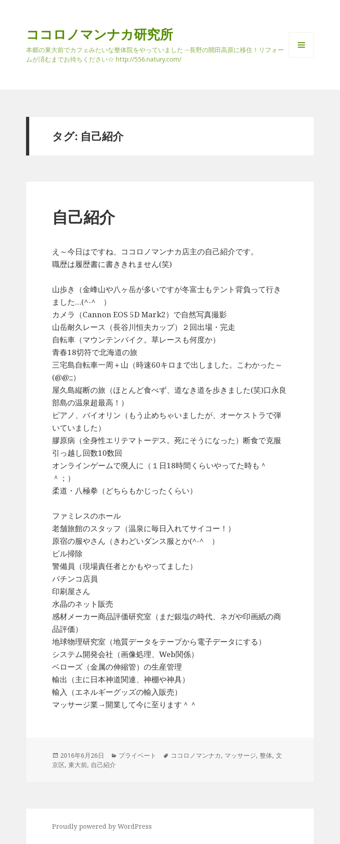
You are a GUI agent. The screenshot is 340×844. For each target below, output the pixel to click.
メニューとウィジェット (301, 57)
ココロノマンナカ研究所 (99, 34)
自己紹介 (83, 216)
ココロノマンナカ (196, 755)
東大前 (77, 764)
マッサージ (240, 755)
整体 (266, 755)
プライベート (137, 755)
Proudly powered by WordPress (102, 826)
